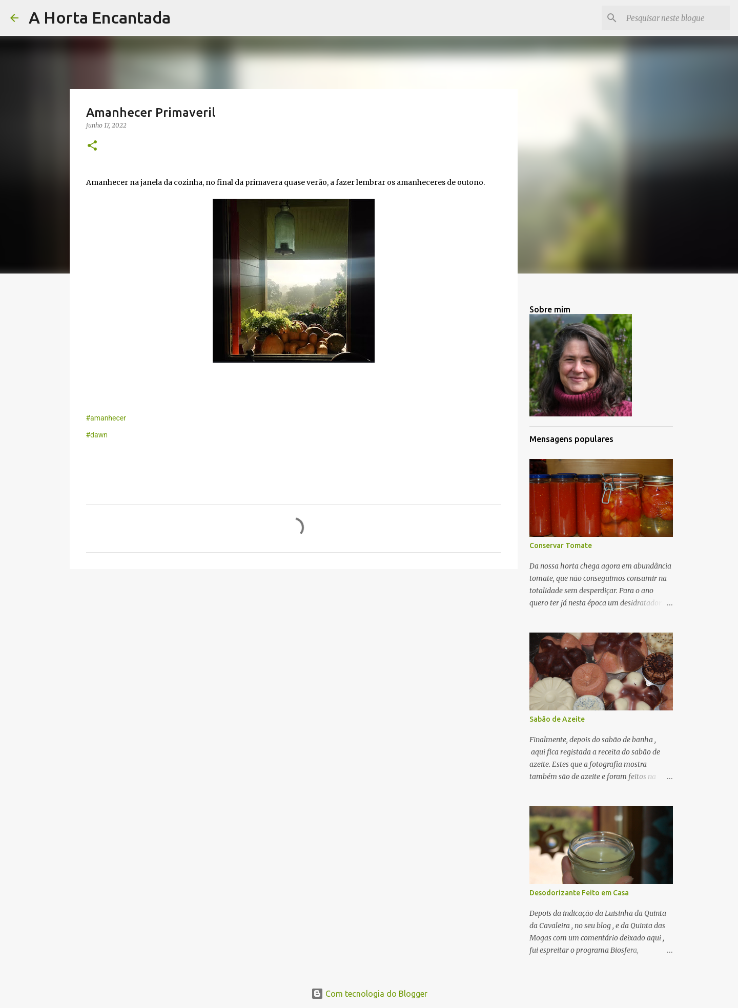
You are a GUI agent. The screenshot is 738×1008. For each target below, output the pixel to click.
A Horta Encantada (100, 17)
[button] (92, 146)
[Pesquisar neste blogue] (676, 18)
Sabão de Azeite (557, 719)
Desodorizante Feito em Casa (579, 893)
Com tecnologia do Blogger (369, 993)
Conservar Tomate (560, 545)
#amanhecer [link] (106, 418)
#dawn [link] (97, 435)
